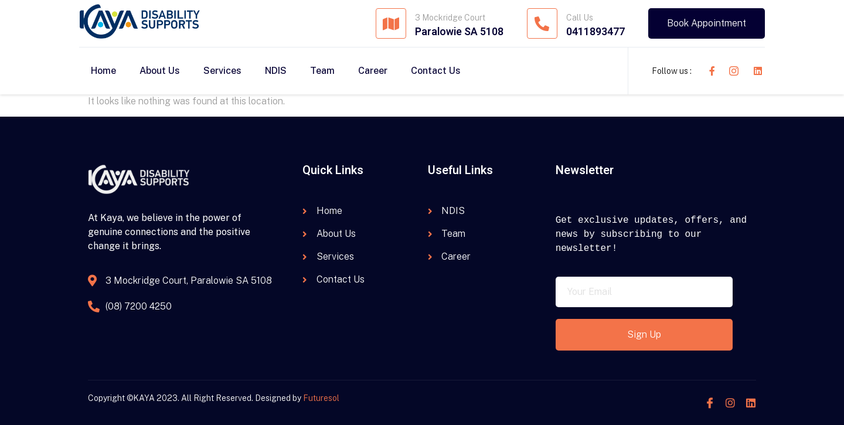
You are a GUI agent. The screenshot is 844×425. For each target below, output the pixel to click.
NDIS (276, 70)
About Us (159, 70)
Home (103, 70)
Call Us (579, 17)
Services (222, 70)
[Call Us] (542, 23)
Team (322, 70)
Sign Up (644, 334)
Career (372, 70)
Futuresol (321, 398)
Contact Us (436, 70)
